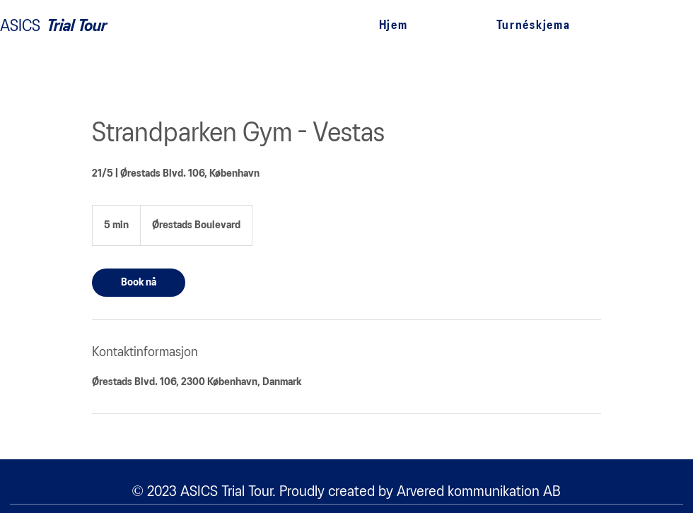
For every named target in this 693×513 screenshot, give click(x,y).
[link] (138, 283)
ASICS (20, 26)
